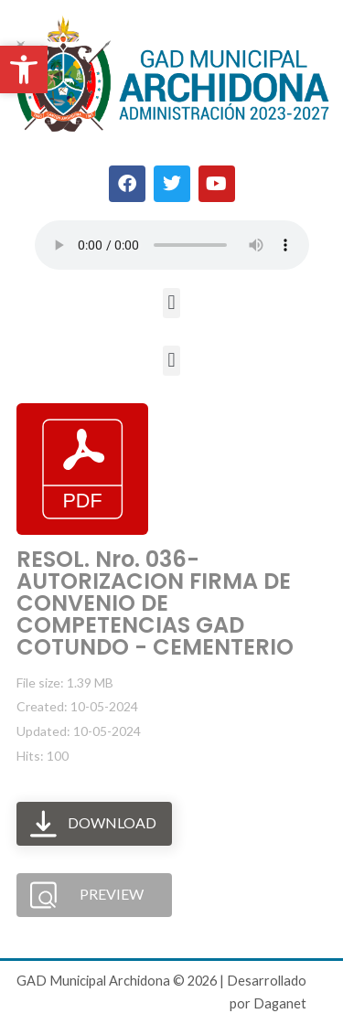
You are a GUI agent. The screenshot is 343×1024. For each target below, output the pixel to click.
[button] (171, 303)
